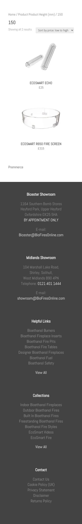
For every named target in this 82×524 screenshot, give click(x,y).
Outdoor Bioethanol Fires (41, 410)
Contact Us (41, 479)
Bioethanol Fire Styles (41, 426)
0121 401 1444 (49, 283)
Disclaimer (41, 495)
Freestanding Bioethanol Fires (41, 421)
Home (12, 14)
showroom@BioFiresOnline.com (41, 298)
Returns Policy (41, 501)
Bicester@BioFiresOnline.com (41, 235)
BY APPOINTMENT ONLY (41, 220)
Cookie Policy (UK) (41, 484)
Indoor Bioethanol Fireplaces (41, 404)
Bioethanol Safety (41, 363)
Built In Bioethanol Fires (41, 415)
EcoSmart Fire (41, 437)
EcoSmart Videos (41, 432)
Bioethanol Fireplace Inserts (41, 336)
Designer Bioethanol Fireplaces (41, 352)
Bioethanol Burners (41, 330)
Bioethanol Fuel (41, 357)
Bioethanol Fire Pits (41, 341)
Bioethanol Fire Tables (41, 347)
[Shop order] (55, 30)
